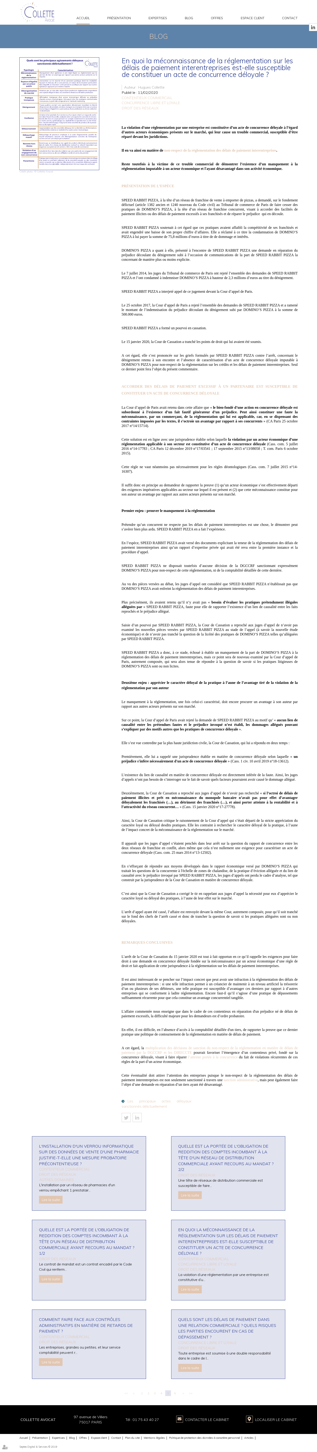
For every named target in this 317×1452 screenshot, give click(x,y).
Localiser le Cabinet (276, 1419)
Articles (249, 1437)
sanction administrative (241, 1080)
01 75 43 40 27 (146, 1419)
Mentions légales (154, 1437)
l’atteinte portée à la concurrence (213, 1057)
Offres (217, 18)
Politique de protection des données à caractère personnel (204, 1437)
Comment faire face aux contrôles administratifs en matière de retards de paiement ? (86, 1325)
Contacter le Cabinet (207, 1419)
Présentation (119, 18)
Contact (290, 18)
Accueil (83, 18)
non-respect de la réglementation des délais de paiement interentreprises (220, 150)
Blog (189, 18)
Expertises (158, 18)
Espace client (253, 18)
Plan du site (132, 1437)
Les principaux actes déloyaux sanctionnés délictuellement (156, 1104)
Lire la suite (51, 1199)
